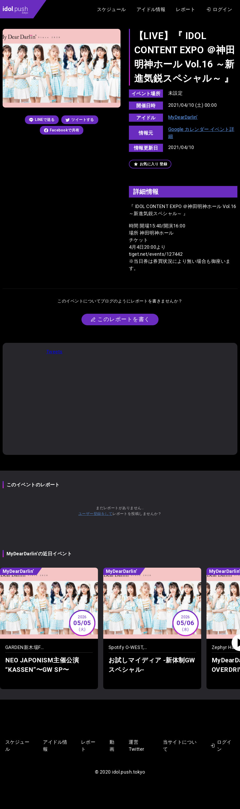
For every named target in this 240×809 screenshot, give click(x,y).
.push (15, 9)
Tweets (54, 351)
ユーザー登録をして (95, 514)
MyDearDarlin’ (183, 117)
